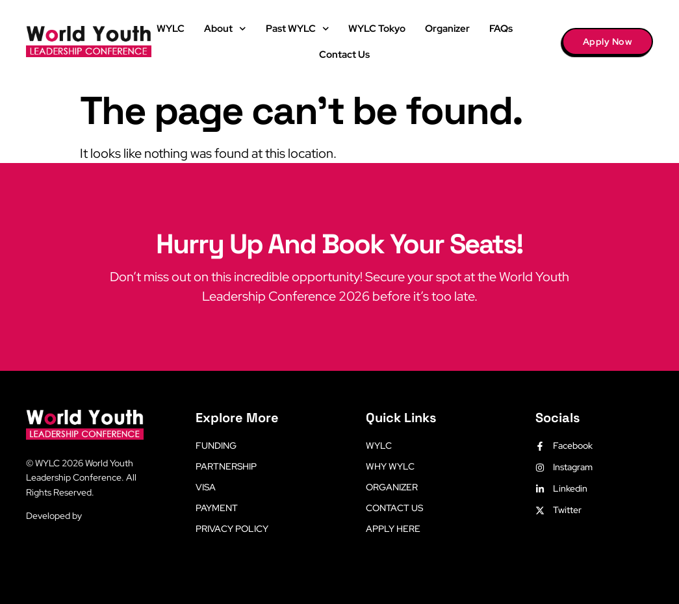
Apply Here (393, 529)
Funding (216, 445)
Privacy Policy (232, 529)
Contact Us (344, 54)
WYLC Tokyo (376, 28)
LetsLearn (104, 516)
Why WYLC (390, 466)
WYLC (171, 28)
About (225, 29)
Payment (217, 508)
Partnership (226, 466)
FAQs (501, 28)
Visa (206, 487)
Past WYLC (297, 29)
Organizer (447, 28)
